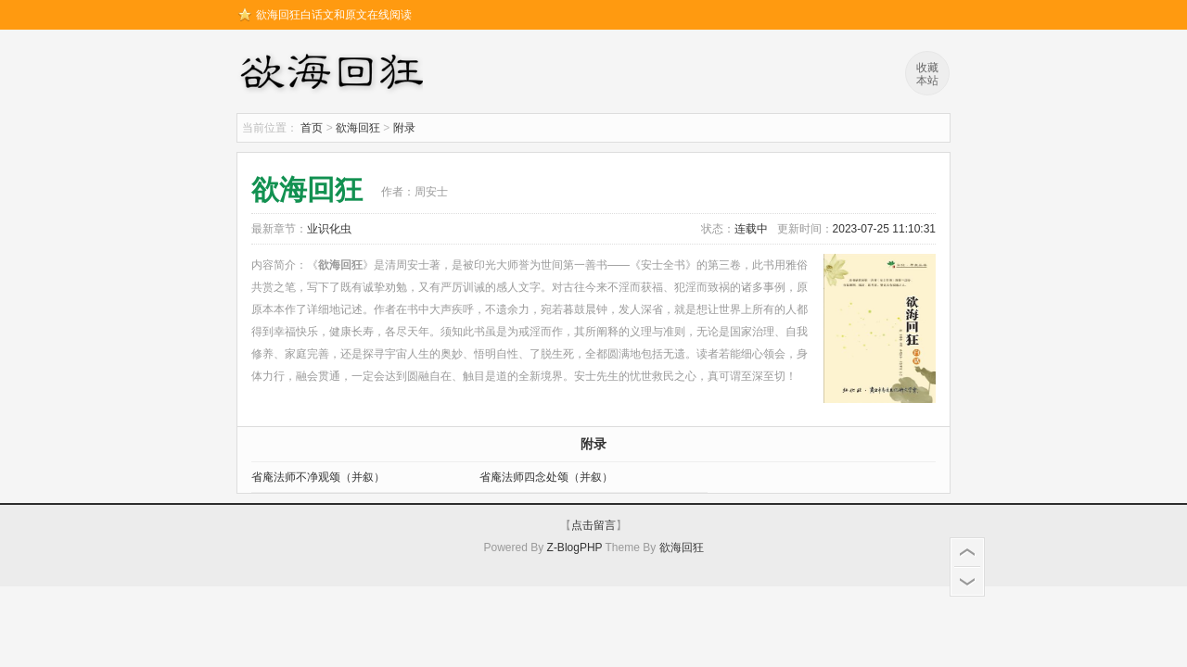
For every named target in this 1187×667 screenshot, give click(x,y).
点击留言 (593, 525)
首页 (311, 127)
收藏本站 (927, 74)
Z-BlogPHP (575, 547)
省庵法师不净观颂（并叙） (318, 477)
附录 (404, 127)
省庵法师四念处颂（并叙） (546, 477)
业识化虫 (329, 228)
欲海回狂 (334, 74)
